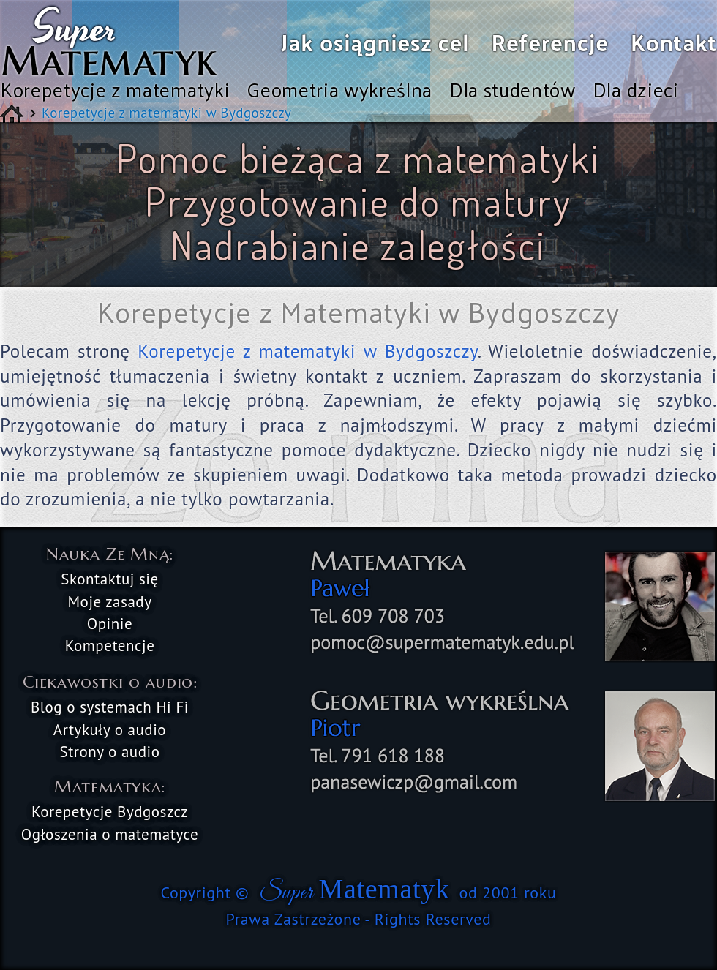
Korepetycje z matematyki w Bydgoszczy (307, 351)
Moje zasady (109, 602)
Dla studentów (512, 89)
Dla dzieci (636, 89)
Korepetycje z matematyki (115, 89)
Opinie (109, 623)
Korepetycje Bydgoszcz (109, 812)
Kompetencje (110, 645)
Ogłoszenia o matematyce (110, 834)
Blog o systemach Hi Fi (110, 707)
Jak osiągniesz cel (375, 42)
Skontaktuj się (109, 579)
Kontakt (674, 42)
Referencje (550, 42)
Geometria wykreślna (339, 89)
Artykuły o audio (109, 730)
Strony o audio (110, 752)
